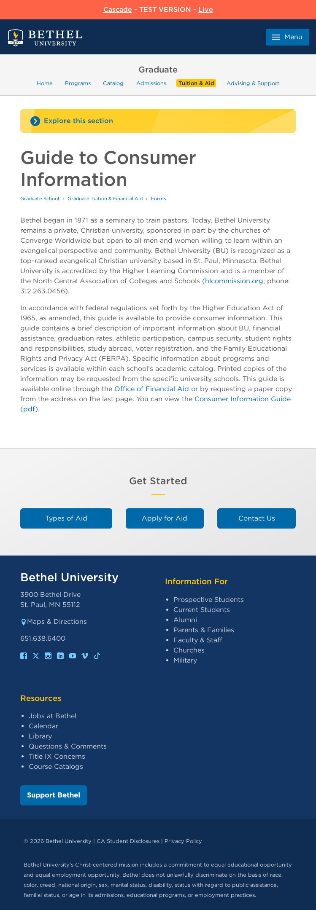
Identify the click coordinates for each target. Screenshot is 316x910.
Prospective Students (208, 600)
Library (40, 736)
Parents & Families (203, 630)
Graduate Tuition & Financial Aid (105, 198)
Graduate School (39, 198)
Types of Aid (66, 518)
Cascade (117, 9)
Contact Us (256, 518)
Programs (78, 83)
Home (45, 83)
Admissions (151, 83)
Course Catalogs (56, 766)
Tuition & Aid (196, 83)
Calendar (43, 726)
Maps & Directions (53, 621)
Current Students (201, 610)
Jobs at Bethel (52, 716)
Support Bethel (53, 795)
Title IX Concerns (57, 756)
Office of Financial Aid (151, 389)
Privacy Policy (183, 841)
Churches (189, 650)
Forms (158, 198)
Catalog (113, 83)
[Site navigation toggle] (158, 121)
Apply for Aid (164, 518)
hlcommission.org (234, 281)
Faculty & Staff (197, 640)
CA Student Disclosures (128, 841)
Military (185, 660)
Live (205, 9)
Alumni (185, 620)
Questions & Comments (68, 746)
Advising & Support (253, 83)
